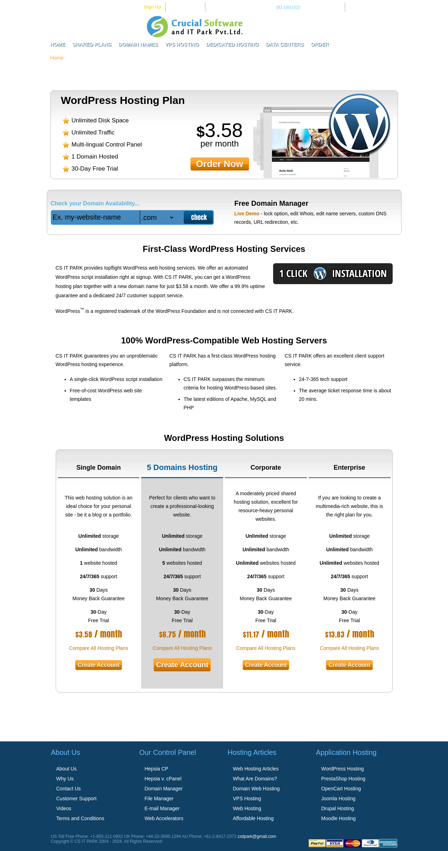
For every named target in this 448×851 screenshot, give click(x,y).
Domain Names (138, 44)
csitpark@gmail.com (257, 836)
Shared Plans (91, 44)
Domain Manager (164, 788)
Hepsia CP (156, 769)
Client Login (188, 7)
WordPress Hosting (342, 769)
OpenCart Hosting (341, 788)
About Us (66, 769)
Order (320, 44)
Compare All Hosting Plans (98, 648)
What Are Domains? (255, 778)
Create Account (99, 665)
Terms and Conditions (80, 818)
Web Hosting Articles (256, 769)
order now (219, 164)
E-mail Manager (162, 808)
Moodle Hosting (338, 818)
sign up (152, 7)
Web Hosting (247, 808)
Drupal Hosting (337, 808)
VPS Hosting (182, 44)
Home (57, 44)
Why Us (65, 778)
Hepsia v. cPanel (163, 778)
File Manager (159, 798)
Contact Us (68, 788)
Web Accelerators (164, 818)
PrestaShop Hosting (343, 778)
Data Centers (285, 44)
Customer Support (76, 798)
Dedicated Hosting (232, 44)
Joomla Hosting (338, 798)
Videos (64, 808)
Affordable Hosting (253, 818)
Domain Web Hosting (256, 788)
